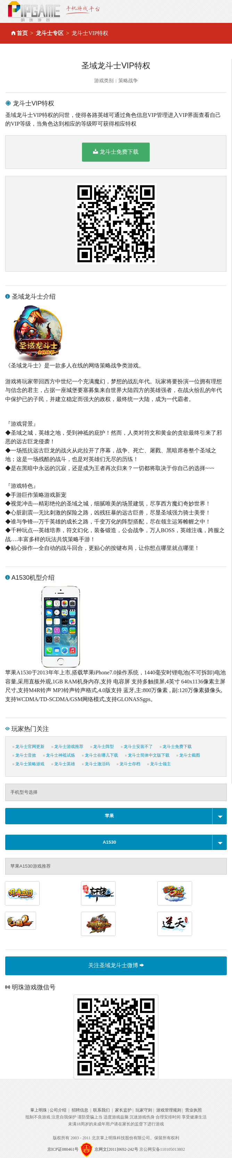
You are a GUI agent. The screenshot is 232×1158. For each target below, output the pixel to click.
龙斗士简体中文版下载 (147, 755)
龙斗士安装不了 (137, 746)
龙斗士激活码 (96, 763)
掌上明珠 (38, 1110)
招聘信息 (80, 1110)
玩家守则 (143, 1110)
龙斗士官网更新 (28, 746)
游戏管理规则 (168, 1110)
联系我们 (101, 1110)
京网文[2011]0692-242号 (116, 1149)
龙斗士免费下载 (116, 151)
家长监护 (123, 1110)
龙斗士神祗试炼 (59, 755)
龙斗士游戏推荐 (67, 746)
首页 (22, 33)
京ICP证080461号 (63, 1149)
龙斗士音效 (24, 755)
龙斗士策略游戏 (28, 763)
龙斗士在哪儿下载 (100, 755)
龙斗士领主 (159, 763)
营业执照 (193, 1110)
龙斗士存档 (128, 763)
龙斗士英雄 (63, 763)
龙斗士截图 (188, 755)
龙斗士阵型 (102, 746)
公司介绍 (58, 1110)
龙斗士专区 (50, 33)
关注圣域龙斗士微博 (116, 965)
